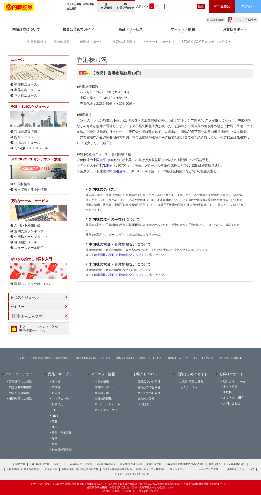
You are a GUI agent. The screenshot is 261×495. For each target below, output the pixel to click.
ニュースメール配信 (29, 247)
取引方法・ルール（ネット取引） (233, 384)
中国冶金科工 (119, 171)
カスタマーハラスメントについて (130, 474)
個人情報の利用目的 (131, 464)
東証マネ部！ (208, 358)
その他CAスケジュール (31, 148)
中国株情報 (35, 41)
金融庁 (22, 358)
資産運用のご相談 (20, 381)
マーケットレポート (156, 41)
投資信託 (57, 404)
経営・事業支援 (62, 432)
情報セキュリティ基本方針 (151, 469)
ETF (54, 410)
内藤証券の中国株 (20, 387)
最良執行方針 (153, 464)
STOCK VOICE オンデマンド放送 (206, 41)
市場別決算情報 (25, 131)
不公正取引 (51, 469)
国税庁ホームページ (178, 358)
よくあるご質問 (233, 397)
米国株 (56, 393)
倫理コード (59, 464)
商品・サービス (60, 374)
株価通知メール (25, 242)
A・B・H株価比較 (27, 225)
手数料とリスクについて (240, 469)
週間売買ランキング (29, 231)
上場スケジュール (27, 142)
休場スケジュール (25, 297)
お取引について (146, 374)
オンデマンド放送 (106, 410)
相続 (55, 444)
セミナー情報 (188, 387)
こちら (215, 224)
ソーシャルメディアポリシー (207, 469)
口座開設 (143, 404)
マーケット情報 (103, 374)
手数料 (227, 392)
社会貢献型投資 (62, 449)
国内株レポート (105, 387)
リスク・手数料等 (244, 19)
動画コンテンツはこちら (32, 284)
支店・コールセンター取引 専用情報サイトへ (38, 329)
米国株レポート (91, 41)
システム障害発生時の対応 (117, 469)
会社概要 (71, 8)
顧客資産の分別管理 (81, 464)
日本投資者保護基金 (125, 358)
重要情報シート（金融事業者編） (227, 464)
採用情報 (89, 4)
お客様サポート (231, 374)
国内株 (56, 381)
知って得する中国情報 (30, 189)
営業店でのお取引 (148, 381)
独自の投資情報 (19, 393)
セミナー (18, 307)
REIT (55, 415)
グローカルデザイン (20, 374)
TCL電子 (106, 165)
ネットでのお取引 (148, 393)
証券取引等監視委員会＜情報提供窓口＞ (50, 358)
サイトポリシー (178, 469)
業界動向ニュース (27, 90)
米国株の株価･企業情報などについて (120, 274)
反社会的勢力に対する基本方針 (24, 469)
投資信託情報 (122, 41)
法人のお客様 (74, 4)
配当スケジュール (27, 137)
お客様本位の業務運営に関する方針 (185, 464)
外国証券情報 (215, 19)
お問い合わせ (125, 6)
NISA (55, 426)
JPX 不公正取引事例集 (230, 358)
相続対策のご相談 (20, 398)
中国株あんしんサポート (30, 316)
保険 (55, 438)
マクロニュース (25, 95)
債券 (55, 421)
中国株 (56, 387)
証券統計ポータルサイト (151, 358)
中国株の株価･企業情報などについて (120, 254)
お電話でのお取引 (148, 387)
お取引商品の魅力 (191, 381)
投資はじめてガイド (192, 374)
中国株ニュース (25, 84)
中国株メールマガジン (30, 236)
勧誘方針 (20, 464)
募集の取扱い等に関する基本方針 (80, 469)
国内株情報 (61, 41)
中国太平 (99, 160)
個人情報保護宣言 (106, 464)
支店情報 (106, 6)
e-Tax (194, 358)
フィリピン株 (60, 398)
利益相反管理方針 (39, 464)
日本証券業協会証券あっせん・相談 (93, 358)
